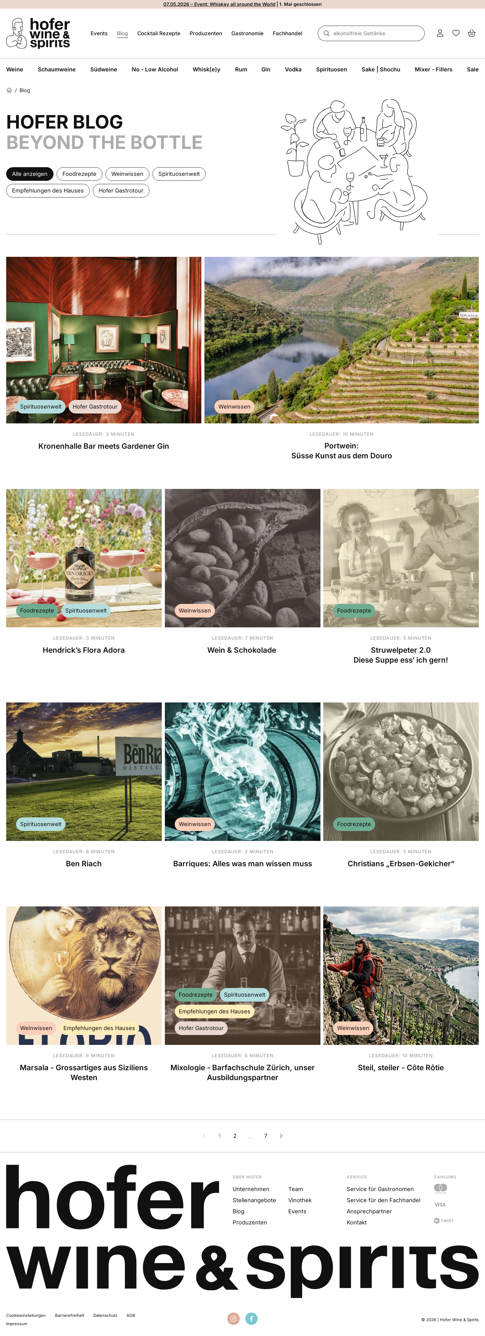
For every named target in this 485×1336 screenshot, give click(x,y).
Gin (265, 69)
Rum (241, 69)
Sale (473, 69)
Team (295, 1189)
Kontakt (357, 1222)
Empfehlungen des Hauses (99, 1028)
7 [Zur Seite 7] (265, 1136)
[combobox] (370, 33)
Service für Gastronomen (380, 1189)
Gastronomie (247, 33)
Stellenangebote (254, 1200)
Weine (14, 69)
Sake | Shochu (381, 69)
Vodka (293, 69)
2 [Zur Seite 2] (235, 1136)
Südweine (103, 69)
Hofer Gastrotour (95, 406)
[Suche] (324, 33)
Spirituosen (331, 69)
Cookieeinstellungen (26, 1315)
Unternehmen (251, 1189)
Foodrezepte (37, 610)
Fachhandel (287, 33)
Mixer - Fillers (434, 69)
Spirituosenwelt (41, 406)
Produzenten (206, 33)
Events (99, 33)
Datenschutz (105, 1315)
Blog (122, 33)
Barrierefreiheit (69, 1315)
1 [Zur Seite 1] (219, 1136)
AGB (131, 1315)
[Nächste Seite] (281, 1136)
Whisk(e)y (207, 69)
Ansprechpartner (369, 1211)
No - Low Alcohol (155, 69)
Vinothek (300, 1200)
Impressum (16, 1323)
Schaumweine (57, 69)
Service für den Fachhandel (383, 1200)
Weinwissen (234, 406)
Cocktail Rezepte (158, 33)
